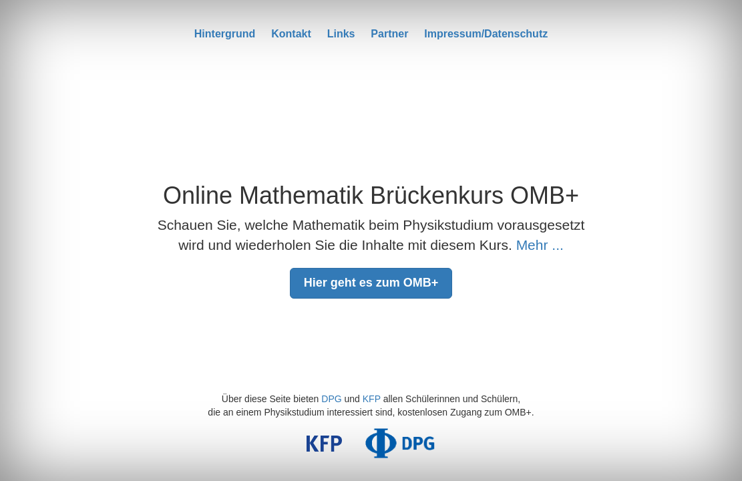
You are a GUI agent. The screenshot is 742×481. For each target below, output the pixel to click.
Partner (389, 33)
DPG (331, 398)
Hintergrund (225, 33)
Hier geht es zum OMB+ (371, 282)
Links (341, 33)
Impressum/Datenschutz (486, 33)
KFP (372, 398)
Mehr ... (540, 245)
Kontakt (291, 33)
